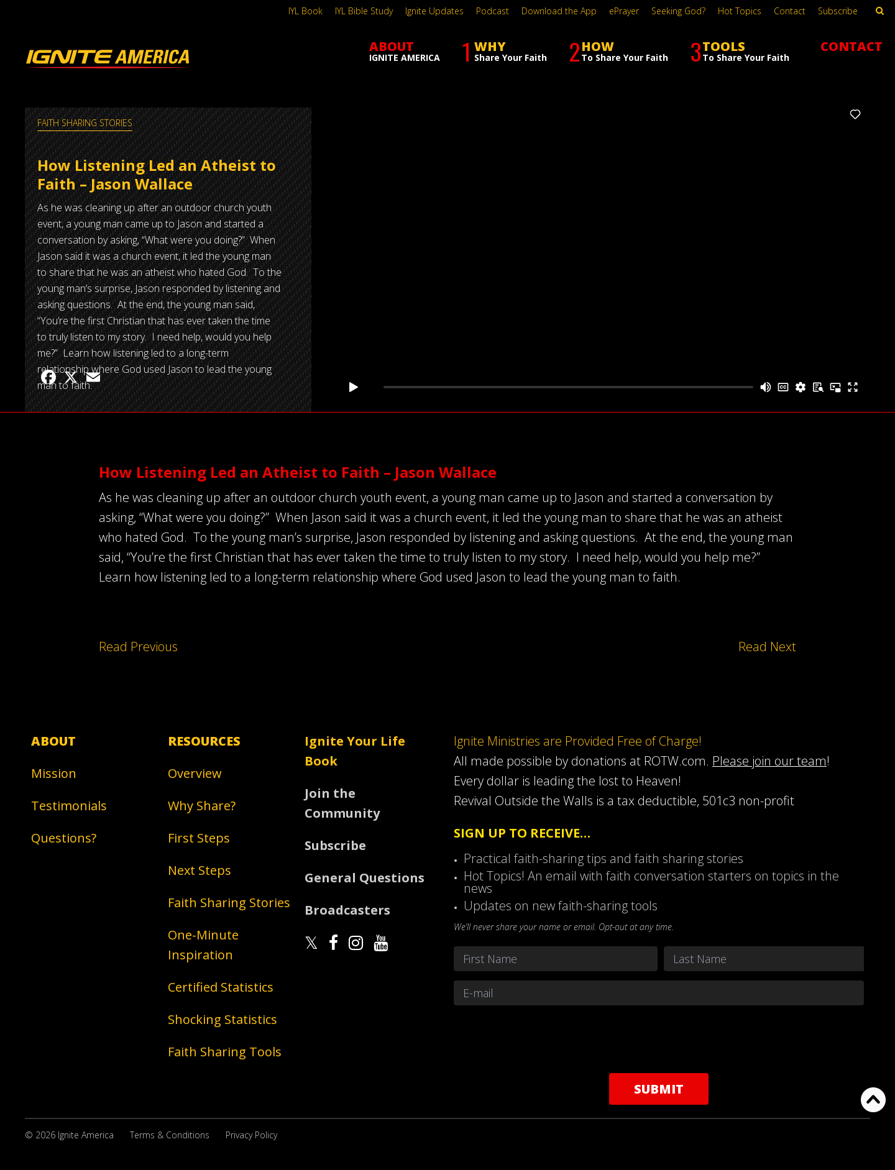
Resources (204, 741)
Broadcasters (347, 910)
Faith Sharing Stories (84, 123)
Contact (790, 11)
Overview (195, 773)
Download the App (559, 11)
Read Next (767, 646)
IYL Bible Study (364, 11)
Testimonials (69, 805)
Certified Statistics (220, 987)
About (53, 741)
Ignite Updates (434, 11)
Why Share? (202, 805)
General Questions (365, 877)
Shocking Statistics (222, 1019)
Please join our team (769, 760)
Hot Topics (739, 11)
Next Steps (199, 870)
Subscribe (838, 11)
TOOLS (739, 51)
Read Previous (138, 646)
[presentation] (658, 1039)
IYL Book (305, 11)
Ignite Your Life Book (355, 751)
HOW (618, 51)
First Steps (199, 838)
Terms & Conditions (169, 1135)
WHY (504, 51)
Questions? (63, 838)
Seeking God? (678, 11)
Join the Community (342, 803)
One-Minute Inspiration (203, 944)
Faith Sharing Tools (225, 1051)
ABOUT (404, 50)
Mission (53, 773)
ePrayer (624, 11)
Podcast (492, 11)
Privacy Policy (251, 1135)
